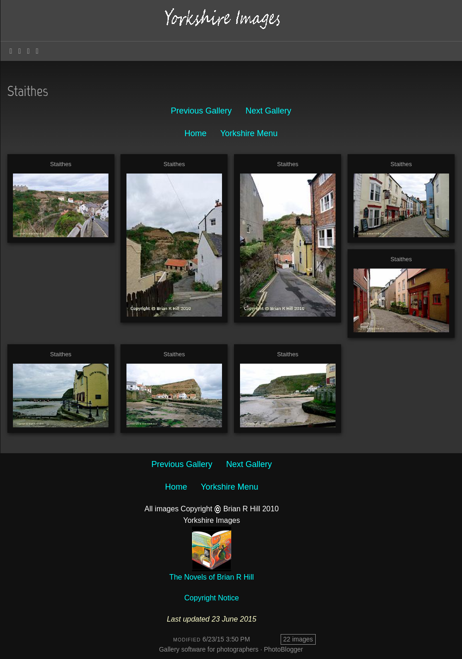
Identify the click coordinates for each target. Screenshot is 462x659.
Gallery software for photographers (208, 649)
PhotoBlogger (283, 649)
